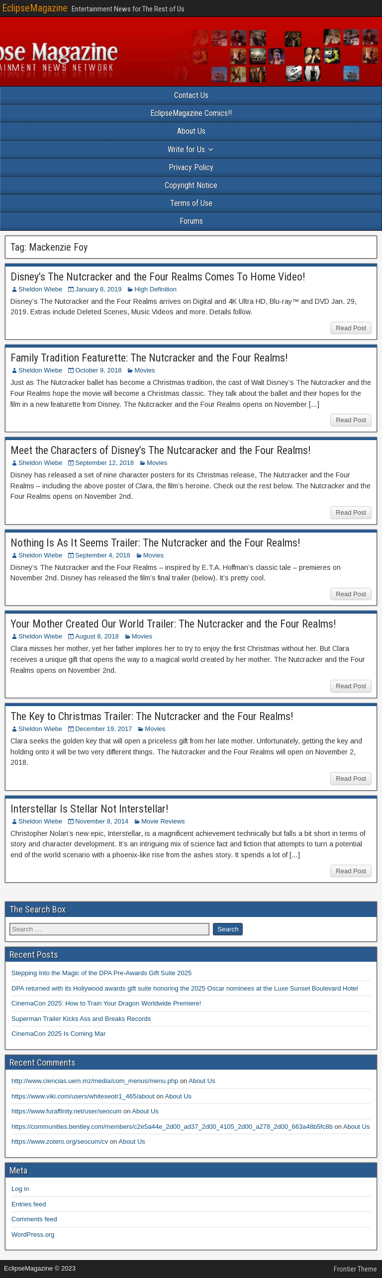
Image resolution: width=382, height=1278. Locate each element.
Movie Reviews (163, 821)
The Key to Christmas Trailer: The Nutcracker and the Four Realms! (151, 716)
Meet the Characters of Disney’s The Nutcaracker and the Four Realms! (160, 450)
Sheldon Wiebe (40, 289)
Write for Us (186, 149)
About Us (191, 131)
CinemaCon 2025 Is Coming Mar (58, 1033)
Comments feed (34, 1219)
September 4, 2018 (102, 555)
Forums (191, 221)
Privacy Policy (191, 167)
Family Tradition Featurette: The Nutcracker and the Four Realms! (149, 358)
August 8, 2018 (96, 636)
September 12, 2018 (104, 462)
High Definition (155, 289)
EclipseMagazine (35, 8)
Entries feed (28, 1204)
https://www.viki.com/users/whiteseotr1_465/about (83, 1096)
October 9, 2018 (98, 370)
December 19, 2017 (103, 728)
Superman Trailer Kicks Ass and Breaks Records (81, 1018)
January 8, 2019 (98, 289)
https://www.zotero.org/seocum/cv (59, 1141)
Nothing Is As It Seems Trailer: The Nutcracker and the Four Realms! (155, 543)
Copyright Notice (191, 185)
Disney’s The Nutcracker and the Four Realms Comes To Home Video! (157, 277)
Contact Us (191, 95)
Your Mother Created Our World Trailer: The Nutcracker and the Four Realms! (173, 624)
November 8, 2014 (101, 821)
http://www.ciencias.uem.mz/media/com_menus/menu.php (94, 1081)
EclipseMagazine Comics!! (191, 113)
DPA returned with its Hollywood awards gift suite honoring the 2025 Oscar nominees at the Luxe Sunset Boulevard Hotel (184, 988)
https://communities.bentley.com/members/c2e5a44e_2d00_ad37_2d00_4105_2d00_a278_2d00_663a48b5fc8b (172, 1126)
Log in (20, 1188)
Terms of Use (191, 203)
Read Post (351, 328)
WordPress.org (32, 1234)
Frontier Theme (355, 1269)
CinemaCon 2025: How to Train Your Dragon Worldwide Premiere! (106, 1003)
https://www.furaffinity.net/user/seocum (66, 1111)
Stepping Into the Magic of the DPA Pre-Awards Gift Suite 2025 (101, 973)
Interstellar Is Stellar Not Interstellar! (89, 809)
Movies (144, 370)
